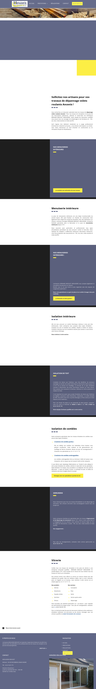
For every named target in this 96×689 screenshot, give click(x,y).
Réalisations (67, 647)
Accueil (65, 642)
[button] (48, 627)
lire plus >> (43, 648)
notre (72, 613)
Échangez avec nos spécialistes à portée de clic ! (67, 475)
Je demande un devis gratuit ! (64, 298)
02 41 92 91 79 (57, 406)
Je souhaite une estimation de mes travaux (68, 190)
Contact (65, 650)
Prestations (66, 645)
